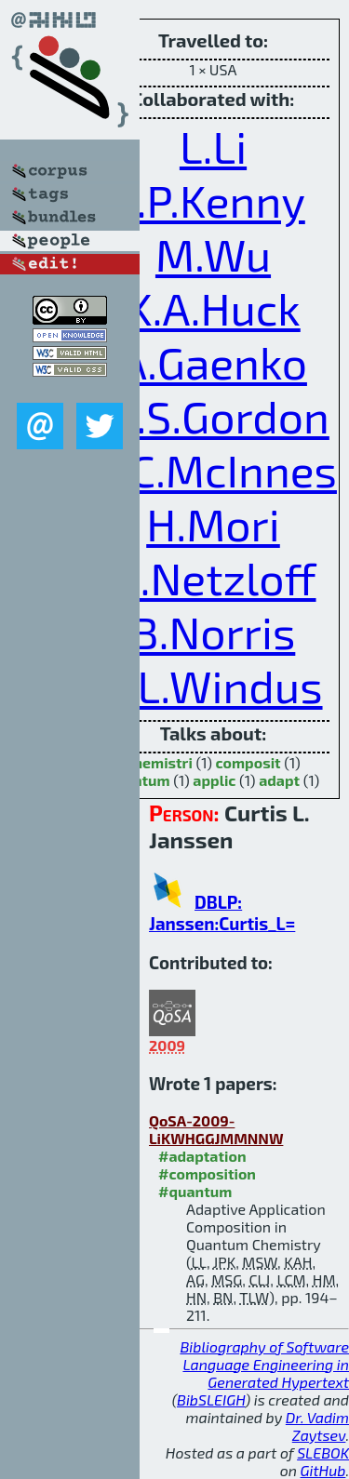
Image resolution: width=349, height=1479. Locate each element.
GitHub (323, 1470)
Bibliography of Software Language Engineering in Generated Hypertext (264, 1364)
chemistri (159, 762)
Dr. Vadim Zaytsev (317, 1426)
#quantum (195, 1191)
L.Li (213, 146)
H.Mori (213, 524)
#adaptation (202, 1156)
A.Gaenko (213, 362)
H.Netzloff (212, 578)
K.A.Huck (213, 308)
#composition (207, 1173)
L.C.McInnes (217, 470)
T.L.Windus (212, 686)
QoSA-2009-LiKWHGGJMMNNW (216, 1129)
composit (248, 762)
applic (214, 780)
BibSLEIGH (211, 1399)
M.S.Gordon (213, 416)
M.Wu (213, 254)
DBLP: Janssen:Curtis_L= (222, 912)
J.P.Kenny (213, 200)
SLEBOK (323, 1452)
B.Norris (213, 632)
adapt (279, 780)
